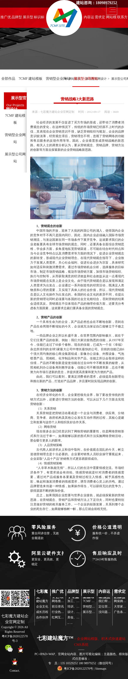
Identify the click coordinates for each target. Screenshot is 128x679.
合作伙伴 (42, 617)
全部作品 (8, 78)
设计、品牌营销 (78, 612)
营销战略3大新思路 (77, 99)
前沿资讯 (58, 606)
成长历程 (42, 612)
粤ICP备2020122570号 (78, 668)
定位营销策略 (107, 606)
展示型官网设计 (28, 18)
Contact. (15, 670)
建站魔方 (42, 601)
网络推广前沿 (61, 601)
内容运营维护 (89, 18)
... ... (70, 622)
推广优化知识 (5, 18)
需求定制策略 (100, 18)
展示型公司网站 (86, 78)
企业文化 (42, 606)
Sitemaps (100, 668)
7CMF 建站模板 (31, 78)
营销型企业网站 (58, 78)
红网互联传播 (61, 617)
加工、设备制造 (78, 601)
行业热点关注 (61, 612)
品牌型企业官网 (17, 18)
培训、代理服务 (78, 606)
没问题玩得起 (107, 612)
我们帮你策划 (107, 601)
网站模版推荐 (111, 18)
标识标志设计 (39, 18)
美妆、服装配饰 (78, 617)
